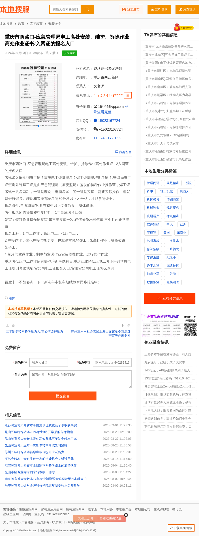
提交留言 (63, 396)
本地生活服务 (44, 530)
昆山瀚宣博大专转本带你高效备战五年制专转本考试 (41, 438)
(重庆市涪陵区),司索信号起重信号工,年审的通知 (169, 152)
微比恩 (177, 509)
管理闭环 (153, 183)
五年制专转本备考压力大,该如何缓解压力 (34, 331)
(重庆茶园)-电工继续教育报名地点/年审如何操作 (169, 64)
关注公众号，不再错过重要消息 (100, 518)
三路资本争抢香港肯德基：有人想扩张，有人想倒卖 (169, 355)
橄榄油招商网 (28, 509)
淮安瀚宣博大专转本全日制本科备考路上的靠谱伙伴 (41, 465)
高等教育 (36, 23)
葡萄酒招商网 (75, 509)
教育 (21, 23)
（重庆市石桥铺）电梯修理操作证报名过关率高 (169, 128)
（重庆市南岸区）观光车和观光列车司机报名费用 (169, 88)
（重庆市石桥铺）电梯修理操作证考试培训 (169, 104)
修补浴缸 (153, 249)
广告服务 (27, 522)
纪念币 (171, 257)
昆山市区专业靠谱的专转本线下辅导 (30, 472)
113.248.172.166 (107, 138)
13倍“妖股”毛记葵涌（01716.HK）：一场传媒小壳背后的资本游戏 (169, 379)
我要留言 (123, 152)
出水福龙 (173, 249)
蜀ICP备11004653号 (84, 530)
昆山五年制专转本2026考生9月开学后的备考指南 (39, 432)
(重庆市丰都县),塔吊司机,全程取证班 (169, 119)
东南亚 (181, 232)
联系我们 (58, 522)
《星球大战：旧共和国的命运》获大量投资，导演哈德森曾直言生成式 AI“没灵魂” (169, 412)
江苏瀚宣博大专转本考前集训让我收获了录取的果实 (41, 425)
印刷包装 (173, 199)
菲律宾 (151, 232)
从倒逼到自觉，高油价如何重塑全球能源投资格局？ (169, 420)
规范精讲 (173, 183)
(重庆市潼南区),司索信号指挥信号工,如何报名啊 (169, 80)
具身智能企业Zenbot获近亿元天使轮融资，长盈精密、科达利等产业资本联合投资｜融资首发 (169, 387)
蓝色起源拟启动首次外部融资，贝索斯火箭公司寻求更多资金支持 (169, 428)
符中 (150, 191)
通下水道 (153, 265)
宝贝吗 (39, 514)
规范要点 (173, 207)
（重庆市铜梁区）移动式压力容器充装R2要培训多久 (169, 96)
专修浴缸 (153, 257)
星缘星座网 (11, 514)
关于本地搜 (11, 522)
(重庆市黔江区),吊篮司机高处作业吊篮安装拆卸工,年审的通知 (169, 160)
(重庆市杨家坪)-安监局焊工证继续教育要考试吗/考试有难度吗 (169, 112)
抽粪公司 (153, 274)
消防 (189, 183)
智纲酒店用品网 (52, 509)
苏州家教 (153, 241)
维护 (12, 298)
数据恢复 (153, 282)
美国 (166, 232)
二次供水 (173, 241)
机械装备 (153, 207)
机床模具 (153, 199)
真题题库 (153, 216)
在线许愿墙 (161, 509)
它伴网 (26, 514)
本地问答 (106, 509)
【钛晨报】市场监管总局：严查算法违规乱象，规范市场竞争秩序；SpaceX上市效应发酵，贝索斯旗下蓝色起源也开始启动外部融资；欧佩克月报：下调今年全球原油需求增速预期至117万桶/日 (169, 395)
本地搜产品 (124, 509)
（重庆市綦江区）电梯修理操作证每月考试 (169, 72)
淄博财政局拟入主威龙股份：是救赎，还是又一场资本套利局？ (167, 403)
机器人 (184, 191)
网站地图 (74, 522)
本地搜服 (14, 9)
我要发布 (130, 9)
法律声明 (89, 522)
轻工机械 (166, 191)
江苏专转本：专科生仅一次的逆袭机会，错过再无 (39, 459)
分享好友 (69, 53)
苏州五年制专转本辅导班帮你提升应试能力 (34, 452)
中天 (170, 224)
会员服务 (43, 522)
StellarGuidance (58, 514)
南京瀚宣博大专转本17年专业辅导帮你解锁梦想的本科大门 (46, 479)
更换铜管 (173, 282)
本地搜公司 (142, 509)
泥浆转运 (173, 265)
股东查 (92, 509)
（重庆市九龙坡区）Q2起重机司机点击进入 (168, 136)
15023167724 (107, 121)
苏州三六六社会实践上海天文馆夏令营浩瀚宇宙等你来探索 (101, 333)
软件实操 (153, 224)
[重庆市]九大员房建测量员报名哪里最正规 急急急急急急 (168, 48)
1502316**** (108, 95)
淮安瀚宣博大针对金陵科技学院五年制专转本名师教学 (42, 485)
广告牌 (171, 274)
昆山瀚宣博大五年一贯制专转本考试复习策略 (36, 445)
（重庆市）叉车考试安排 (161, 143)
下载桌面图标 (181, 528)
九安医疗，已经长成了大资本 (164, 362)
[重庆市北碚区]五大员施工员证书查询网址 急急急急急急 (168, 56)
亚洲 (183, 224)
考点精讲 (173, 216)
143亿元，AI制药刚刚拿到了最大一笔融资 (168, 371)
